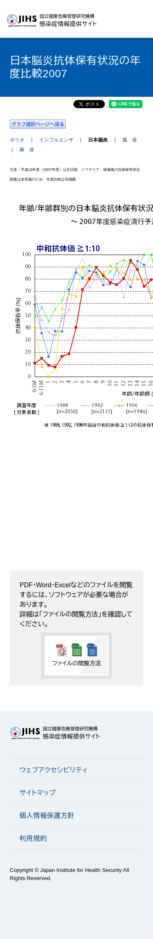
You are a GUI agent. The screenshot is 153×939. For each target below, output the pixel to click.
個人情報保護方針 (47, 815)
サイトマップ (38, 792)
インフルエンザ (56, 140)
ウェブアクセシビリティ (54, 770)
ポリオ (17, 140)
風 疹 (129, 140)
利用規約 (33, 838)
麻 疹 (27, 150)
